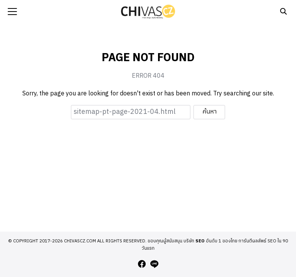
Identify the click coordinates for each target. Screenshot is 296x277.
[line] (154, 264)
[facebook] (141, 264)
